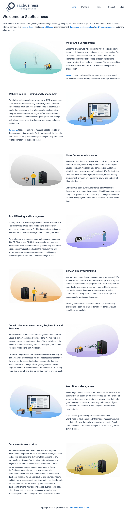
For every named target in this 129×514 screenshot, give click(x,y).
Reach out (70, 75)
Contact (113, 7)
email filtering (50, 27)
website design (28, 27)
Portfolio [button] (90, 7)
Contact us (13, 130)
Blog (122, 7)
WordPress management (109, 27)
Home (78, 7)
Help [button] (102, 7)
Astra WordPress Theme (79, 507)
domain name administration (84, 27)
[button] (94, 7)
